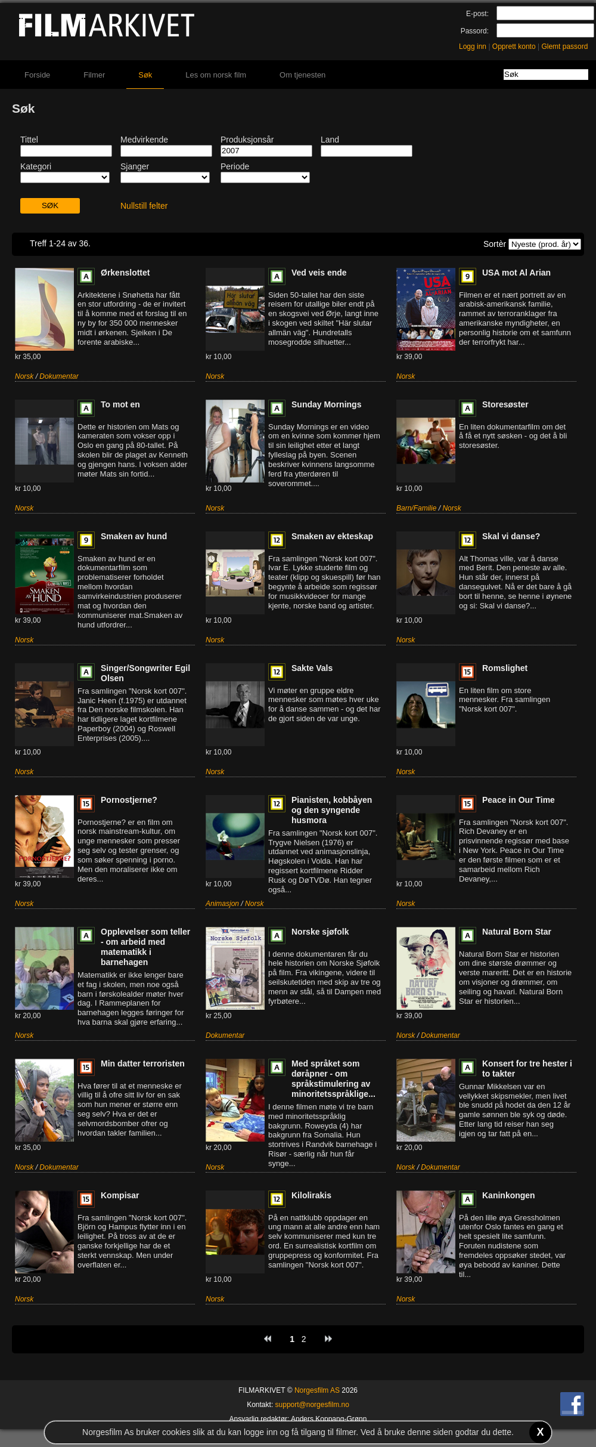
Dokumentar (58, 376)
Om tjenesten (302, 74)
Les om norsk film (215, 74)
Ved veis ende (319, 272)
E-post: (477, 14)
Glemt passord (564, 46)
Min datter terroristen (143, 1063)
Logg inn (472, 46)
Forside (37, 74)
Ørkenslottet (125, 272)
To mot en (120, 404)
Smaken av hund (134, 536)
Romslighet (504, 668)
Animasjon (222, 903)
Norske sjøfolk (320, 931)
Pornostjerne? (129, 800)
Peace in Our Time (518, 800)
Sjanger (134, 166)
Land (330, 139)
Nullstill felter (143, 206)
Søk (145, 74)
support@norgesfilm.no (312, 1404)
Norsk (24, 376)
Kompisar (120, 1195)
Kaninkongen (508, 1195)
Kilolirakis (311, 1195)
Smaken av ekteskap (332, 536)
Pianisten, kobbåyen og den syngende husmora (331, 810)
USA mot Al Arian (516, 272)
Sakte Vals (312, 668)
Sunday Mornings (326, 404)
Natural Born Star (516, 931)
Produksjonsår (247, 139)
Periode (235, 166)
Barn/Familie (416, 508)
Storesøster (505, 404)
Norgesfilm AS (317, 1390)
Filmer (94, 74)
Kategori (35, 166)
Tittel (29, 139)
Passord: (475, 31)
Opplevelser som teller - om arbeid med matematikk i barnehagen (145, 947)
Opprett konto (514, 46)
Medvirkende (144, 139)
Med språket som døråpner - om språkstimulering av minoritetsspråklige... (333, 1079)
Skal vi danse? (511, 536)
